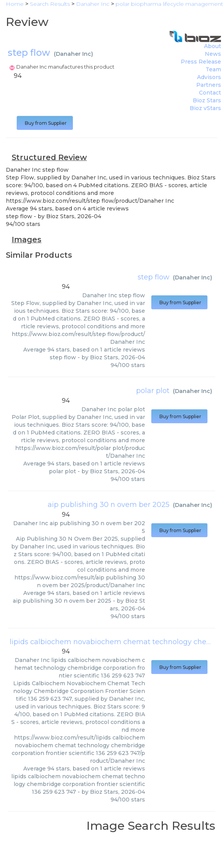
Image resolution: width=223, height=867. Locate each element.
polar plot (152, 390)
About (212, 46)
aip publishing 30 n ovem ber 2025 (108, 504)
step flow (153, 277)
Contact (210, 92)
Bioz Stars (207, 100)
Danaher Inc (73, 53)
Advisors (209, 77)
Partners (208, 84)
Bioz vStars (205, 108)
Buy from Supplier (45, 123)
